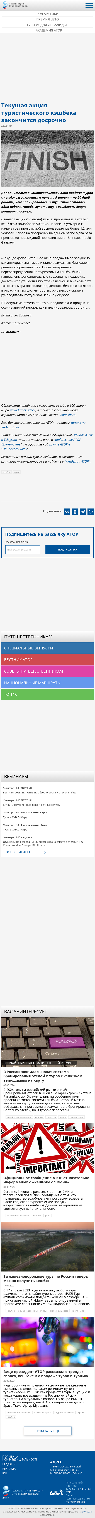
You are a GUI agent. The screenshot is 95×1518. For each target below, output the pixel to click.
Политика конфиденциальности (20, 1458)
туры (16, 472)
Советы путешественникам (33, 671)
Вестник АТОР (18, 659)
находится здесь (22, 410)
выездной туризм (43, 1412)
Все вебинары (18, 852)
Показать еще (47, 1431)
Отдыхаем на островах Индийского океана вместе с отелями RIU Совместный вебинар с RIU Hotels (43, 843)
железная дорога (59, 1310)
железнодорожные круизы (32, 1310)
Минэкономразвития (18, 1215)
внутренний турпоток (18, 1412)
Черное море (76, 1116)
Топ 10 (11, 694)
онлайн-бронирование (19, 1116)
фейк (47, 1215)
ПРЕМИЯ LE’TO (47, 19)
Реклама (9, 1469)
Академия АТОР (49, 30)
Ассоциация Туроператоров (18, 4)
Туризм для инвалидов (47, 25)
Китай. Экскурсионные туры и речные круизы (31, 804)
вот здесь (67, 415)
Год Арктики (48, 14)
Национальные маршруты (32, 682)
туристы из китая (65, 1412)
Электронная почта (16, 542)
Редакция (9, 1464)
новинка (51, 1116)
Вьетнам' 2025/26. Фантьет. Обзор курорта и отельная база (40, 792)
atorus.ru (87, 1511)
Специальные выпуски (28, 648)
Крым (81, 1412)
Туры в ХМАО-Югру (15, 817)
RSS (4, 1473)
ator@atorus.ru (29, 1493)
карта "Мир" (78, 1310)
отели (63, 1116)
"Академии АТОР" (77, 461)
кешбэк (6, 472)
